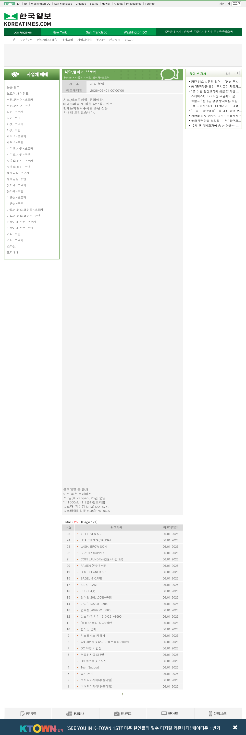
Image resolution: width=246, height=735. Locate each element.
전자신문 (210, 31)
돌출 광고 (13, 87)
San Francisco (63, 3)
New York (59, 32)
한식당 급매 (88, 629)
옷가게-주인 (15, 191)
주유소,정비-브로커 (20, 160)
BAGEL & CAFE (91, 578)
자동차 (198, 31)
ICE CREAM (89, 584)
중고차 (129, 39)
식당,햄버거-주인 (18, 105)
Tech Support (90, 667)
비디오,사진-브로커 (20, 148)
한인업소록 (225, 31)
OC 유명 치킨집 (91, 648)
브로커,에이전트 (18, 93)
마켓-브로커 (15, 124)
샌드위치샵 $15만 (92, 654)
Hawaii (106, 3)
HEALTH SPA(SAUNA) (96, 540)
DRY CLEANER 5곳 (94, 572)
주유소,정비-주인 (18, 167)
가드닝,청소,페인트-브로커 (25, 209)
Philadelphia (133, 3)
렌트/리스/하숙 (47, 39)
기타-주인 (13, 234)
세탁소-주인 (15, 142)
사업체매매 (84, 39)
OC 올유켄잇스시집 (94, 661)
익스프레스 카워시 (93, 635)
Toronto (150, 3)
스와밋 (11, 246)
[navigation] (123, 3)
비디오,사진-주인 (18, 154)
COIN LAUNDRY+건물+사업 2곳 (102, 559)
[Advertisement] (123, 55)
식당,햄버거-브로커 (20, 99)
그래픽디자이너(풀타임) (96, 680)
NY (25, 3)
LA (18, 3)
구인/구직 (26, 39)
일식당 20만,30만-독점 (96, 597)
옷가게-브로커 (16, 185)
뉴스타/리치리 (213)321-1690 (101, 616)
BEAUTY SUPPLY (92, 553)
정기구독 (27, 714)
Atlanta (118, 3)
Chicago (81, 3)
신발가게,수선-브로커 (21, 222)
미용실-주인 (15, 203)
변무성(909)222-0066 (96, 610)
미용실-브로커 (16, 197)
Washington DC (40, 3)
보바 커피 (87, 673)
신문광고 (75, 714)
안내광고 (123, 714)
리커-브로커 (15, 112)
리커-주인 (13, 118)
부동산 (100, 39)
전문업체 (115, 39)
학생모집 (67, 39)
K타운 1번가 (173, 31)
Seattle (94, 3)
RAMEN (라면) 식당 (94, 565)
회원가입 (224, 3)
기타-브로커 (15, 240)
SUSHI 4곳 (88, 591)
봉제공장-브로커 (18, 173)
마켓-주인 (13, 130)
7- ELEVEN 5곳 (91, 534)
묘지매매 (13, 252)
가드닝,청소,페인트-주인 (23, 215)
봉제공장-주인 (16, 179)
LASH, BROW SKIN (94, 546)
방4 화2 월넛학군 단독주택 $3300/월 (105, 642)
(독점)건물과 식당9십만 (96, 623)
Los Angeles (22, 32)
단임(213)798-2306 (94, 603)
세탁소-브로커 (16, 136)
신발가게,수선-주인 (20, 228)
